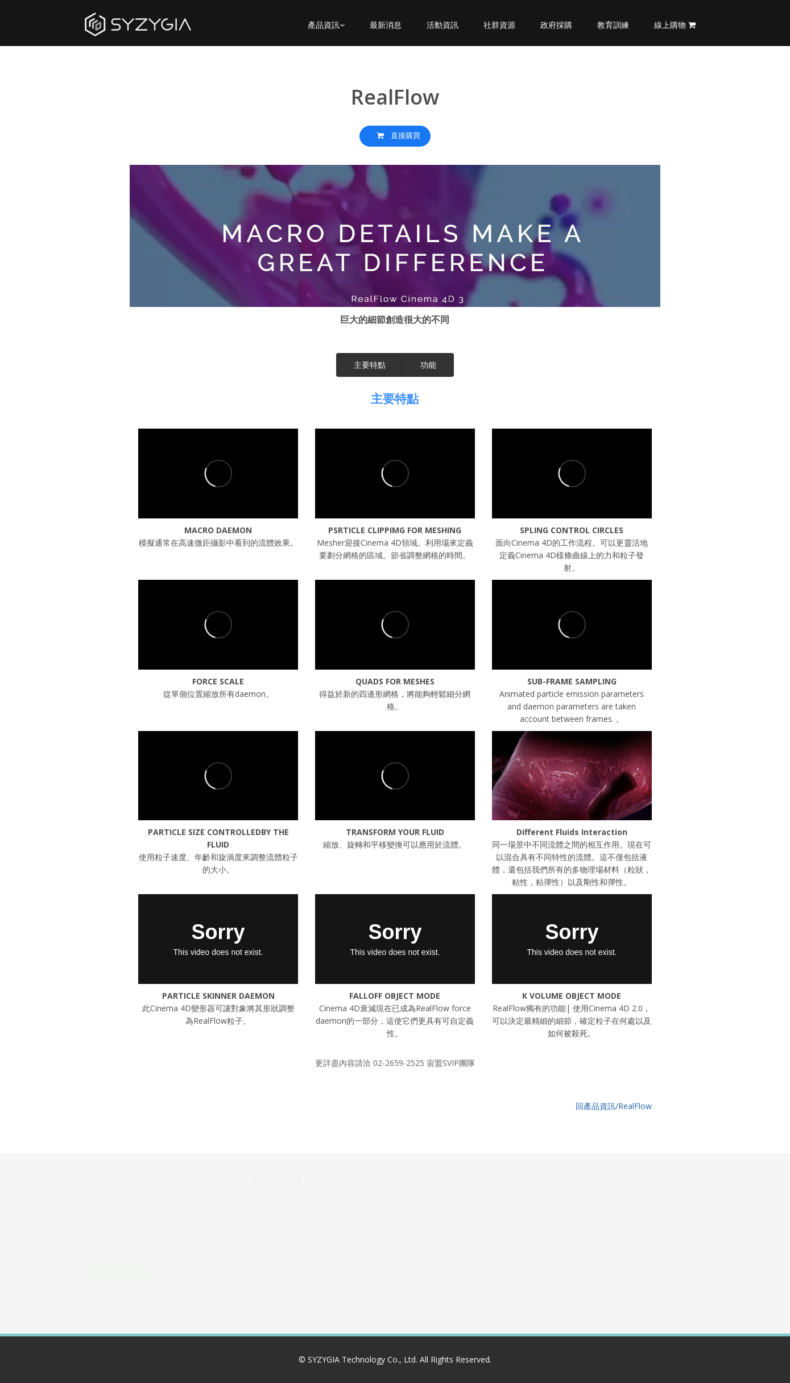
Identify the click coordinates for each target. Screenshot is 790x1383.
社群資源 (499, 24)
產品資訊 (326, 24)
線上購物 (675, 24)
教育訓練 (613, 24)
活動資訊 (442, 24)
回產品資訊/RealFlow (614, 1096)
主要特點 (370, 364)
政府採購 (556, 24)
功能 (428, 364)
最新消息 (386, 24)
